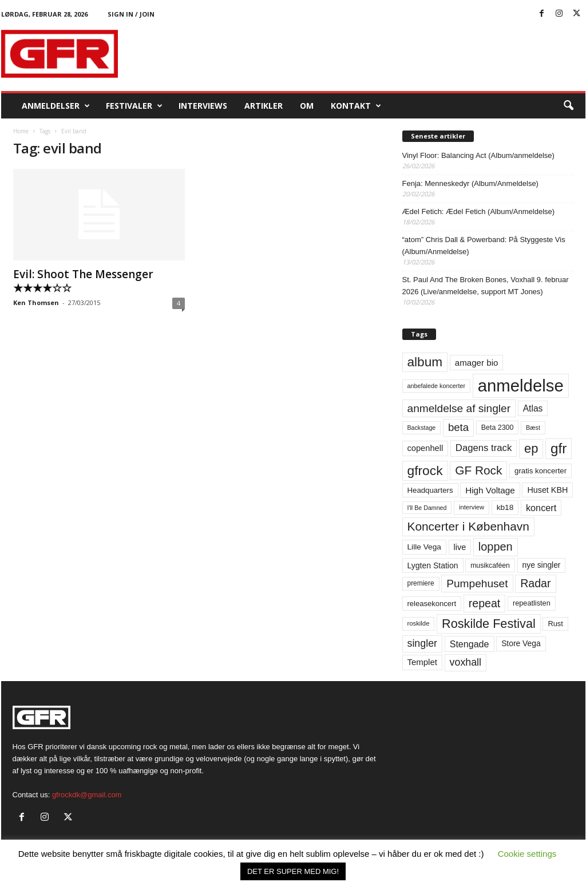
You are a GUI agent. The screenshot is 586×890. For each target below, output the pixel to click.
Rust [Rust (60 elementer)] (555, 623)
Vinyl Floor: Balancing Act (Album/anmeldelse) (478, 155)
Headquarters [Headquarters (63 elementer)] (430, 490)
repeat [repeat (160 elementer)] (485, 603)
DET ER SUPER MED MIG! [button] (293, 871)
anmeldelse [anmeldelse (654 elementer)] (521, 385)
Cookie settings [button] (527, 854)
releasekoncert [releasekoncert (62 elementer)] (432, 603)
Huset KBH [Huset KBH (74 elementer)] (547, 490)
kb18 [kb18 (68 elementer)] (505, 507)
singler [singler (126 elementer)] (422, 643)
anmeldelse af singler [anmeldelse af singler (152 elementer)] (459, 408)
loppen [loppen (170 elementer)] (495, 546)
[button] (568, 105)
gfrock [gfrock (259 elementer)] (425, 470)
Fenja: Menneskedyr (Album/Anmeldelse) (470, 183)
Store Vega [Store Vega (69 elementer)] (521, 643)
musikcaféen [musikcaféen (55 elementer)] (490, 565)
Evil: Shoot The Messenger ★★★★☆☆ (83, 281)
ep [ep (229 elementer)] (531, 448)
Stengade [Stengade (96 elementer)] (469, 644)
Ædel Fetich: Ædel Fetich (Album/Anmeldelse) (478, 211)
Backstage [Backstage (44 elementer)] (421, 427)
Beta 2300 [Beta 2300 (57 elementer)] (497, 428)
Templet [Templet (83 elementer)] (422, 662)
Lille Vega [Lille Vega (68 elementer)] (424, 547)
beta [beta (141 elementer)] (458, 427)
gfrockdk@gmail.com (87, 794)
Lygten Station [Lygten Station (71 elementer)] (432, 565)
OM (307, 105)
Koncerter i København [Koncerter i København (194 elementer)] (468, 526)
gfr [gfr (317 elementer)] (559, 448)
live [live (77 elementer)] (460, 547)
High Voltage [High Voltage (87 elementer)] (490, 490)
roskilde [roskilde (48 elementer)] (418, 623)
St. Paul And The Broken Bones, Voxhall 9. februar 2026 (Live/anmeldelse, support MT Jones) (485, 285)
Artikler (263, 105)
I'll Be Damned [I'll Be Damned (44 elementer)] (427, 507)
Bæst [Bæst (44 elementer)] (533, 427)
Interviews (203, 105)
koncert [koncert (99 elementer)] (541, 508)
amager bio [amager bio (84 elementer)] (476, 362)
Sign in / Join (131, 14)
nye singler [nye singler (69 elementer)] (541, 564)
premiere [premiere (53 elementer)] (420, 583)
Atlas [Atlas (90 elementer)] (533, 408)
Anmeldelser (56, 105)
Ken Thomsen (36, 302)
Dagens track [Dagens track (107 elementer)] (484, 447)
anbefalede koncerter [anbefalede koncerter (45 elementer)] (436, 385)
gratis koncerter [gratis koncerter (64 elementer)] (540, 470)
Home (21, 131)
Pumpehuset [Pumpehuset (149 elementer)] (477, 583)
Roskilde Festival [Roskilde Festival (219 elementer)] (489, 623)
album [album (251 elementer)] (425, 362)
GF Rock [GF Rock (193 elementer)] (478, 470)
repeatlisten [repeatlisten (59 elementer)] (532, 603)
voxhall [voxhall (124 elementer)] (466, 662)
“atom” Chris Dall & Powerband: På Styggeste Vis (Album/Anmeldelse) (483, 245)
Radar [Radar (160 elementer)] (535, 583)
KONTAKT (356, 105)
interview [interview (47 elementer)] (471, 507)
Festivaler (134, 105)
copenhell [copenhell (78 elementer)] (425, 448)
